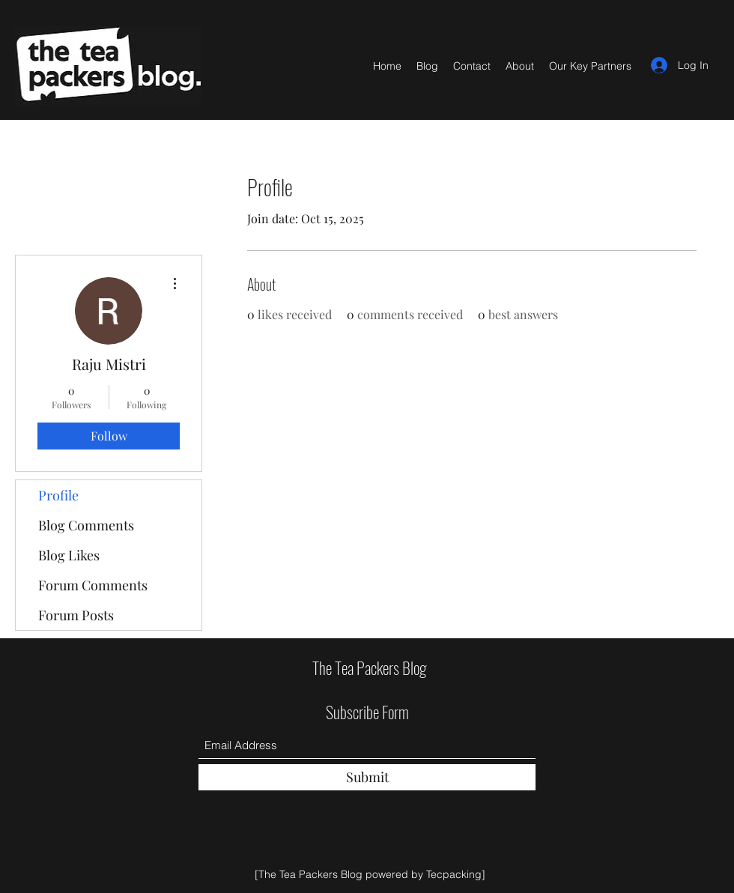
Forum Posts (76, 615)
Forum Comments (93, 585)
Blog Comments (86, 525)
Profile (58, 495)
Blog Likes (69, 555)
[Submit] (367, 777)
